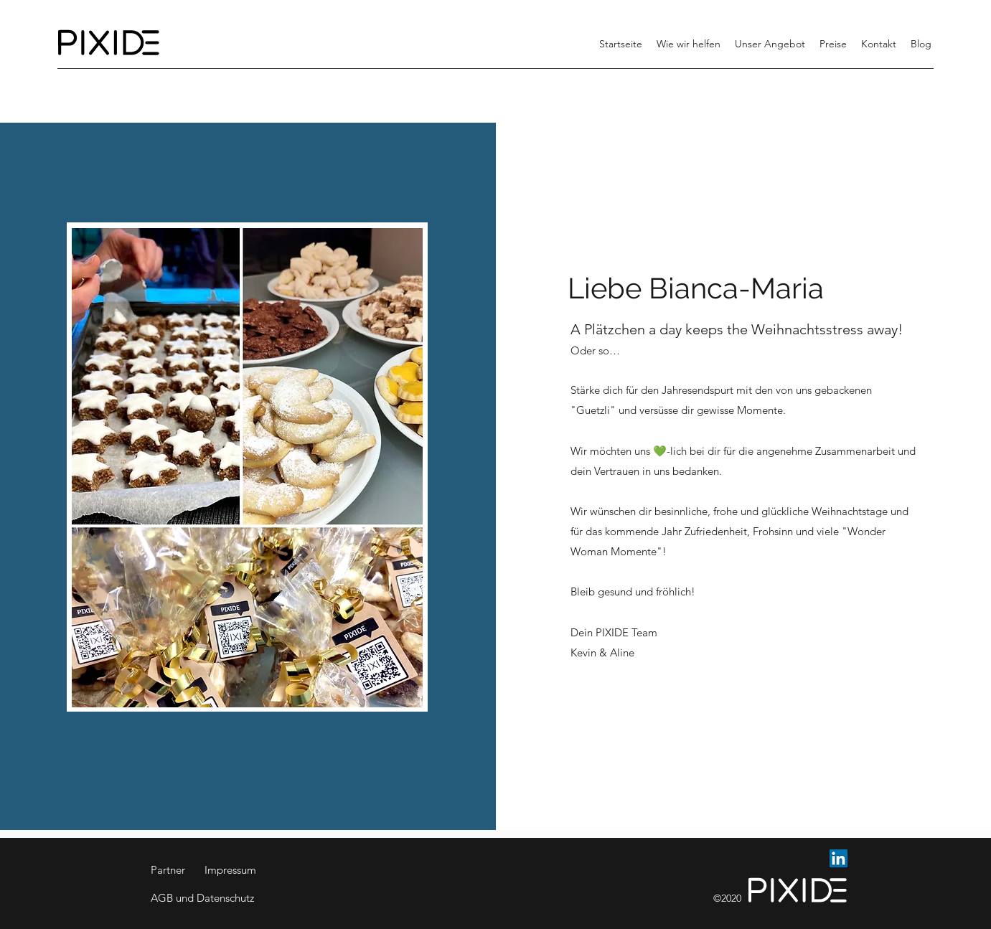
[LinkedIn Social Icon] (838, 858)
